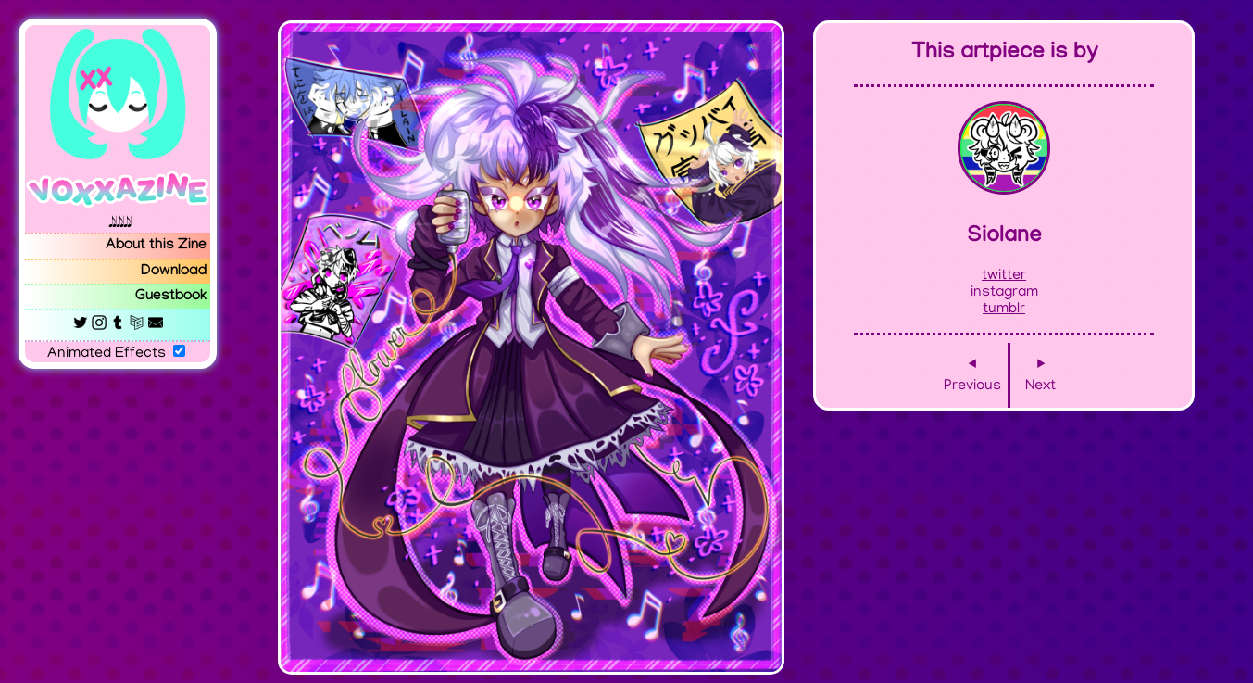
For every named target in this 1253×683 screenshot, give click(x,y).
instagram (1004, 293)
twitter (1004, 276)
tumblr (1004, 309)
